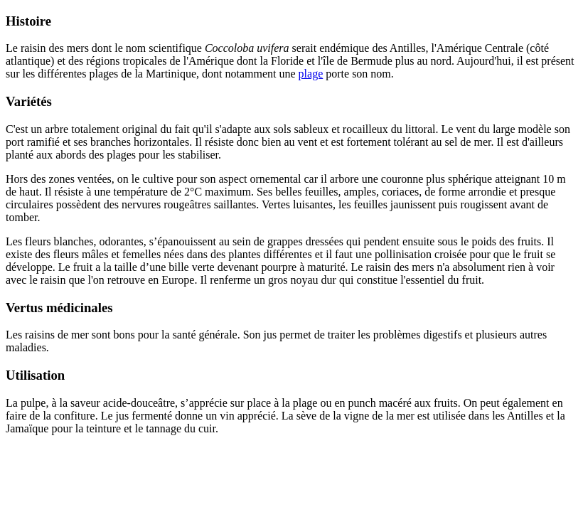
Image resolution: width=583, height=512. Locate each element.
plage (311, 74)
